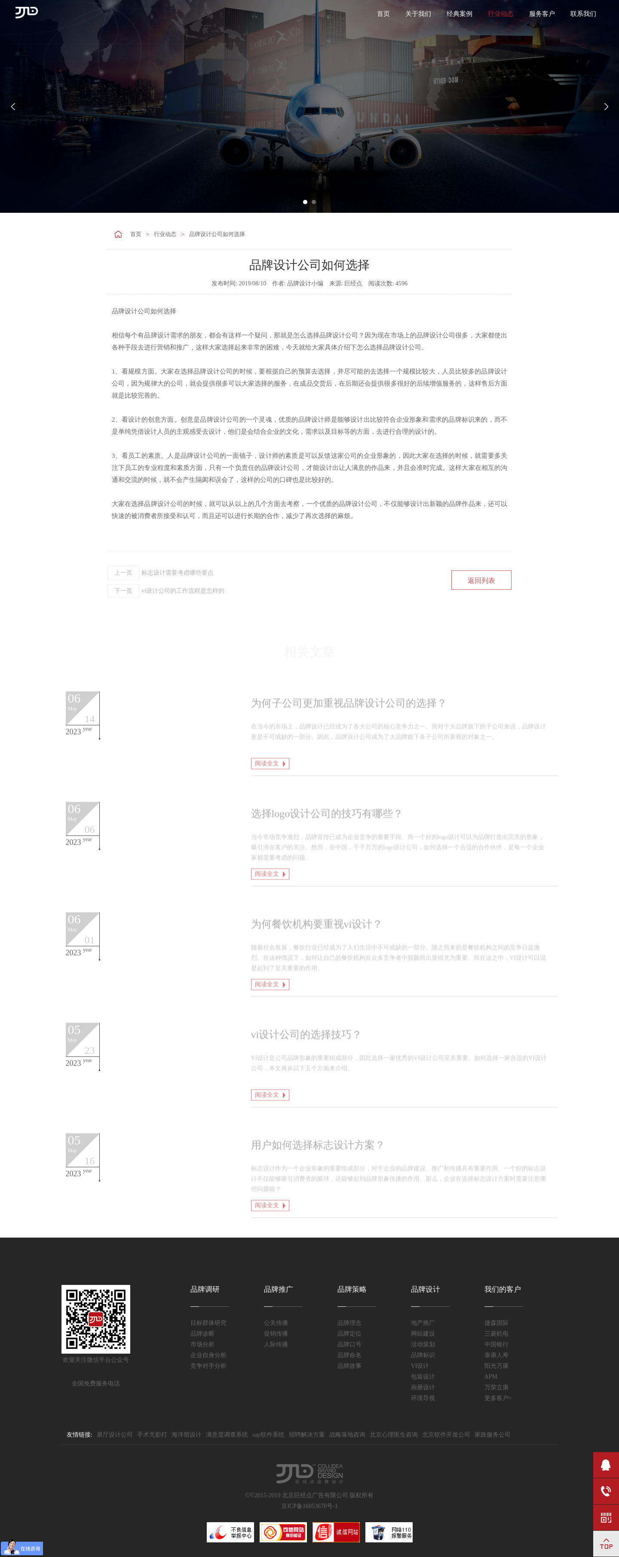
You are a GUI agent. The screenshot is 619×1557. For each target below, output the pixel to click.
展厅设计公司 (115, 1434)
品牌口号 (349, 1344)
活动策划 (423, 1344)
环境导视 (423, 1398)
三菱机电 (496, 1333)
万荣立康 (496, 1387)
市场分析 (202, 1344)
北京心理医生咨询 (394, 1434)
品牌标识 (423, 1355)
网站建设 (423, 1333)
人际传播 (276, 1344)
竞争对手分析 (208, 1366)
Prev (13, 107)
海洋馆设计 (187, 1434)
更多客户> (498, 1398)
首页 (383, 13)
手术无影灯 (152, 1434)
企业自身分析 (208, 1355)
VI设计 (420, 1366)
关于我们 (418, 13)
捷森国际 (496, 1323)
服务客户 (542, 13)
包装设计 (423, 1376)
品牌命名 (349, 1355)
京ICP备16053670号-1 (309, 1506)
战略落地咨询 (347, 1434)
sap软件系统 (268, 1434)
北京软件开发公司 (446, 1434)
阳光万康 (496, 1366)
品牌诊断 (202, 1333)
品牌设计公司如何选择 (217, 234)
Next (606, 107)
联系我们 (583, 13)
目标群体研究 (208, 1323)
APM (490, 1376)
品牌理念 (349, 1323)
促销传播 (276, 1333)
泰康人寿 (496, 1355)
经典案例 (459, 13)
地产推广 (423, 1323)
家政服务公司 (493, 1434)
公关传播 (276, 1323)
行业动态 (501, 13)
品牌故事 (349, 1366)
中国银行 (496, 1344)
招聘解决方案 (307, 1434)
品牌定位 (349, 1333)
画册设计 (423, 1387)
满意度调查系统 (227, 1434)
